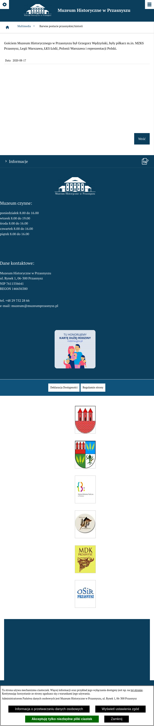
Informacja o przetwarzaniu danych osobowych (49, 709)
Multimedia (26, 26)
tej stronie (137, 690)
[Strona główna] (7, 27)
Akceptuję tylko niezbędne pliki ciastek (62, 719)
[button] (75, 194)
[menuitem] (64, 387)
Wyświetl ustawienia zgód (120, 709)
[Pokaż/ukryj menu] (149, 5)
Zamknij (116, 719)
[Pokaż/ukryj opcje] (5, 5)
